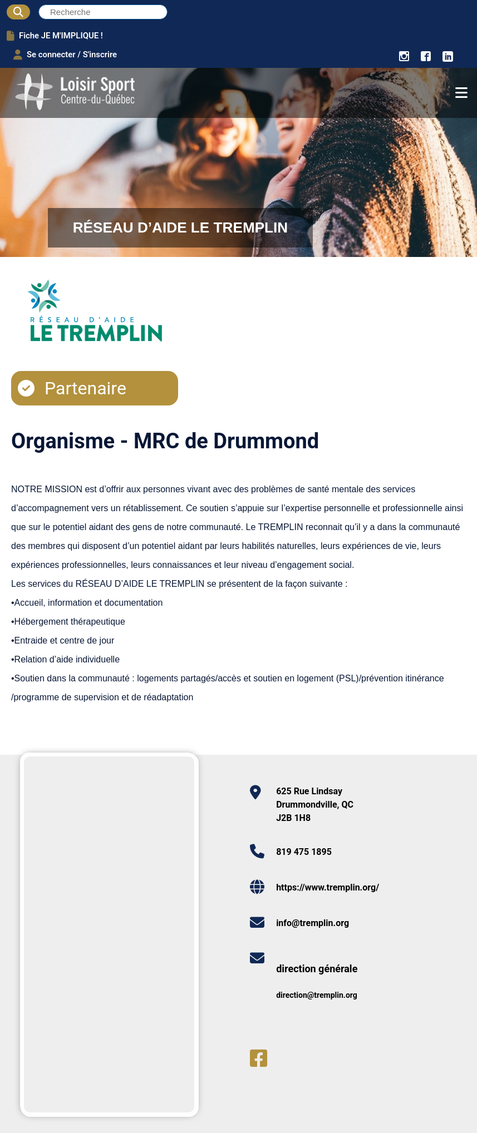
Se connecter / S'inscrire (65, 55)
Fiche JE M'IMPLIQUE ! (55, 36)
